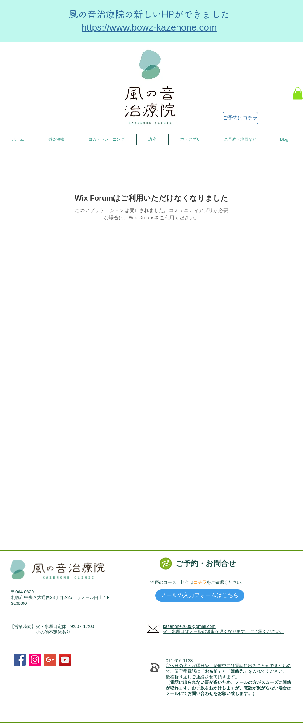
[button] (297, 93)
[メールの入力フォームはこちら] (199, 595)
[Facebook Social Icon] (20, 660)
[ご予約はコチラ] (240, 118)
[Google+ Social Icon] (50, 660)
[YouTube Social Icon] (65, 660)
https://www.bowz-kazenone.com (149, 27)
